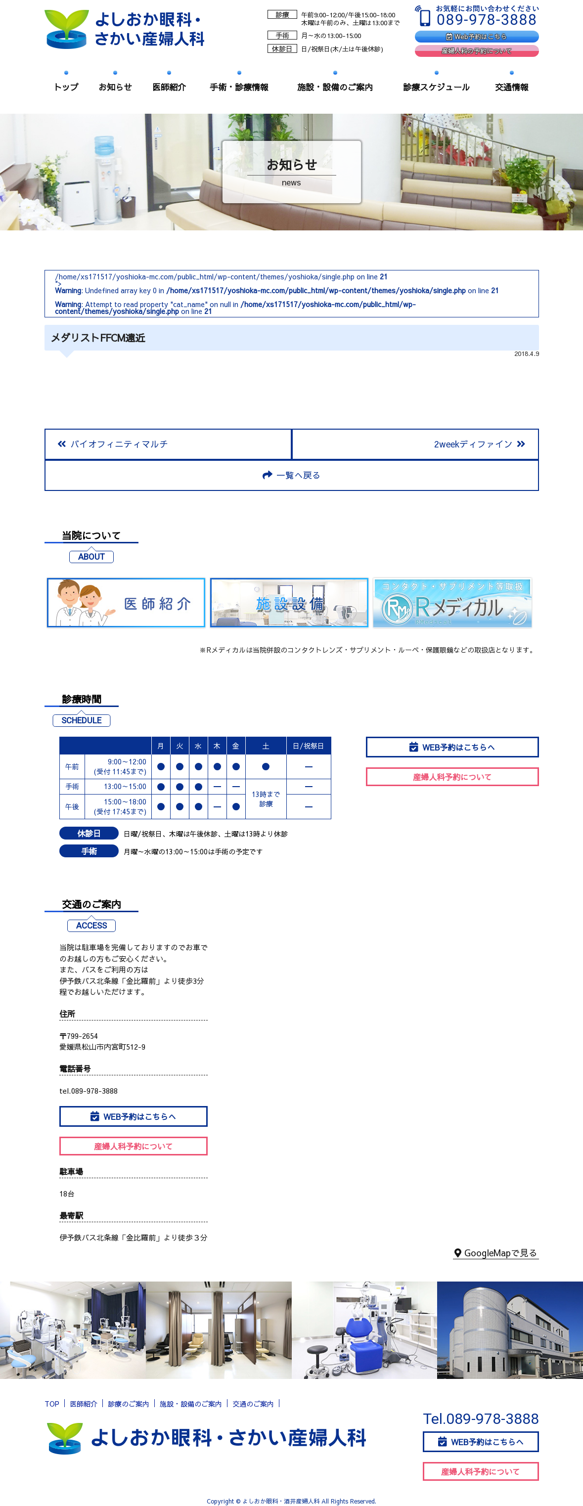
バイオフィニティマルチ (113, 444)
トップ (66, 87)
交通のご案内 (253, 1405)
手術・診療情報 (239, 87)
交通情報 (512, 87)
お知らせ (115, 87)
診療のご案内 (128, 1405)
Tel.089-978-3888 (481, 1419)
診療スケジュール (436, 87)
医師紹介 (169, 87)
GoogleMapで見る (496, 1255)
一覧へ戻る (292, 476)
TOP (52, 1405)
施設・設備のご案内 (335, 87)
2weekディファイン (480, 444)
